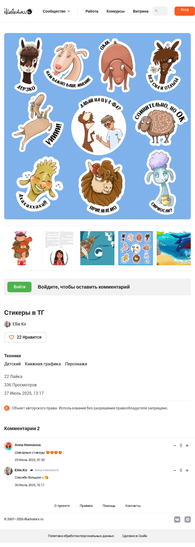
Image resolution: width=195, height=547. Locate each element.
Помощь (109, 506)
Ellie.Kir (20, 324)
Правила (86, 506)
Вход (185, 10)
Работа (92, 11)
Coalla (142, 536)
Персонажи (76, 363)
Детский (12, 363)
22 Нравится (29, 337)
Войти (19, 286)
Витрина (141, 11)
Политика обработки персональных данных (81, 536)
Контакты (133, 506)
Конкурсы (115, 11)
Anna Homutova (28, 445)
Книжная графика (43, 363)
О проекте (62, 506)
